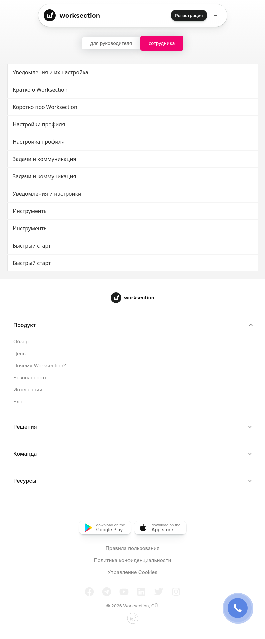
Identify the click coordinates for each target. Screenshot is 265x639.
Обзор (21, 341)
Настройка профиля (133, 142)
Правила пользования (133, 548)
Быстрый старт (133, 246)
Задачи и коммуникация (133, 159)
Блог (19, 401)
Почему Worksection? (39, 365)
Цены (19, 353)
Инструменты (133, 211)
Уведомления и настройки (133, 194)
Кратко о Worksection (133, 90)
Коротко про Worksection (133, 107)
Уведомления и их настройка (133, 72)
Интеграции (27, 389)
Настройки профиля (133, 124)
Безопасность (30, 377)
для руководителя (111, 43)
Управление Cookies (132, 572)
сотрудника (162, 43)
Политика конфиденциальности (132, 560)
